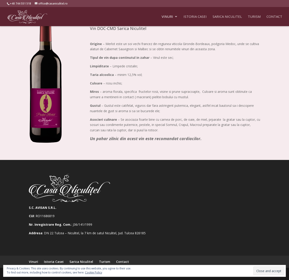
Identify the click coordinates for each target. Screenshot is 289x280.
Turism (254, 17)
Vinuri (167, 17)
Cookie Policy (93, 272)
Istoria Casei (195, 17)
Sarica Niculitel (227, 17)
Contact (274, 17)
